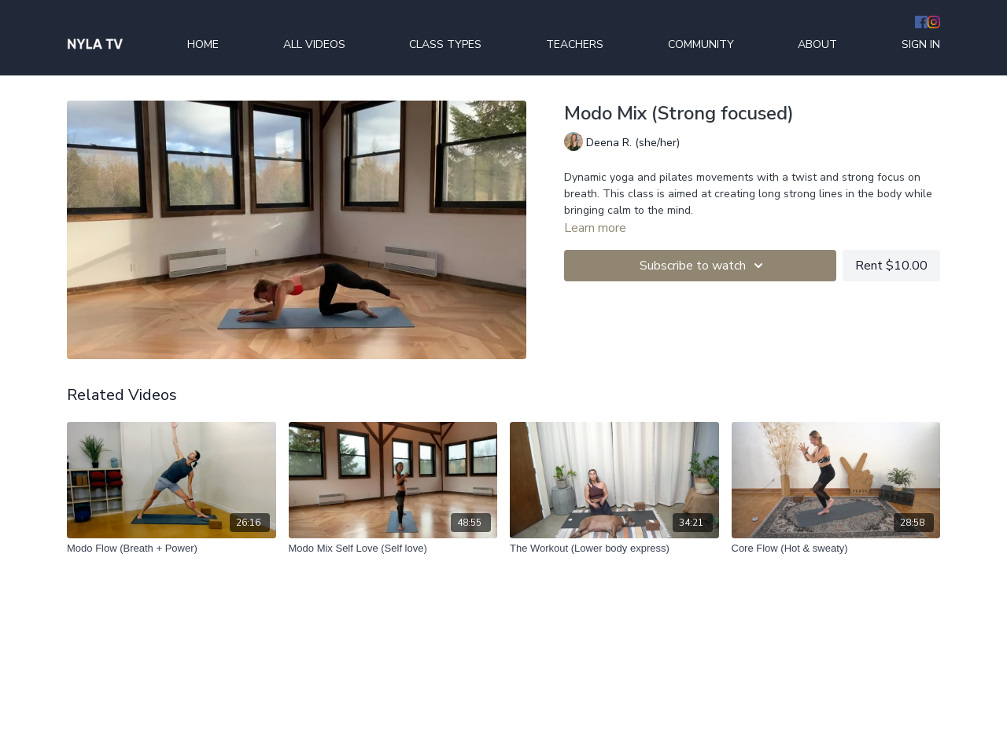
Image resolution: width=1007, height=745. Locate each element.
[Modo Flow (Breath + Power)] (171, 548)
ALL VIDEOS (314, 44)
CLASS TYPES (445, 44)
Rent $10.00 (891, 265)
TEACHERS (574, 44)
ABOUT (817, 44)
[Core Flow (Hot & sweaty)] (836, 548)
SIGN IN (921, 44)
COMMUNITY (701, 44)
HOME (203, 44)
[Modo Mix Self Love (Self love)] (393, 548)
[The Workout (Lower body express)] (614, 548)
